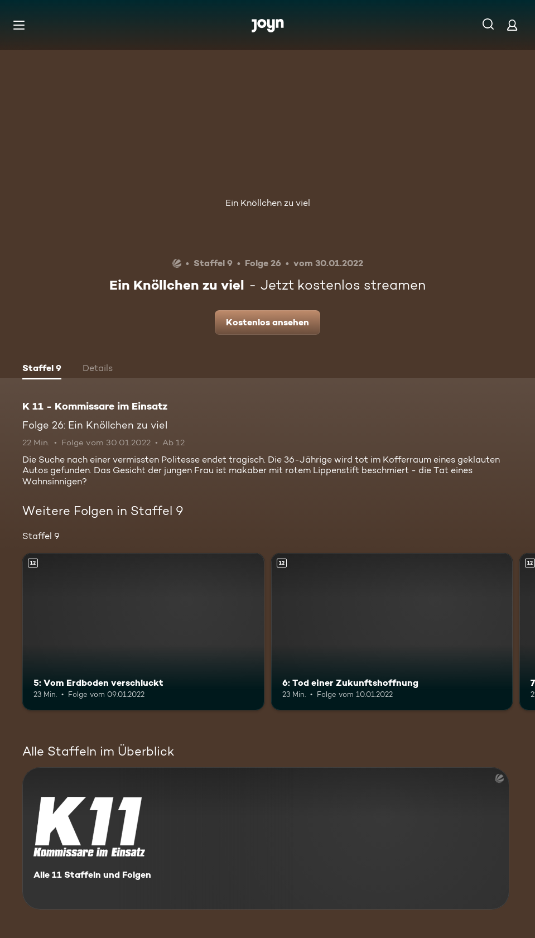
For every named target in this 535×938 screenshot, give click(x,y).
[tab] (42, 369)
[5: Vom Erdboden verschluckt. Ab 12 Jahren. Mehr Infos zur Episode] (143, 631)
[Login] (512, 25)
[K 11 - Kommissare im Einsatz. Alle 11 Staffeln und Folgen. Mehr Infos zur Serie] (265, 838)
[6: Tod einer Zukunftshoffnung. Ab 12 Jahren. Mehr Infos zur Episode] (392, 631)
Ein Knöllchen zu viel (267, 203)
